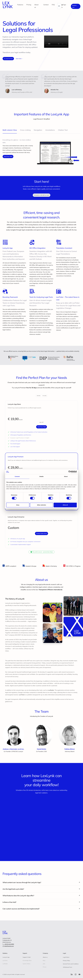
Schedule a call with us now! (41, 195)
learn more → (19, 58)
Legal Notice (66, 957)
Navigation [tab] (38, 130)
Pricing (28, 5)
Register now (74, 6)
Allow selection (41, 505)
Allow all (65, 505)
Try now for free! (8, 58)
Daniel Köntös (41, 749)
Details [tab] (41, 476)
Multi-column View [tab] (10, 130)
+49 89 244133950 (9, 944)
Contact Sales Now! (41, 533)
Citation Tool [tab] (63, 130)
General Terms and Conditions (71, 964)
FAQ (53, 5)
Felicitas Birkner (69, 749)
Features (20, 5)
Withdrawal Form (67, 967)
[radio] (38, 396)
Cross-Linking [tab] (25, 130)
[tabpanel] (41, 149)
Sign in (63, 6)
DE (59, 6)
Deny (17, 505)
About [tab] (66, 476)
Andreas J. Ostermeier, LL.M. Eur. (13, 749)
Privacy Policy (66, 960)
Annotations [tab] (50, 130)
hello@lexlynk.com (9, 946)
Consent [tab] (17, 476)
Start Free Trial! (8, 156)
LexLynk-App (6, 957)
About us (36, 6)
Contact (46, 5)
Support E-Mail (26, 957)
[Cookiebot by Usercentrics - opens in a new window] (70, 472)
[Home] (8, 5)
